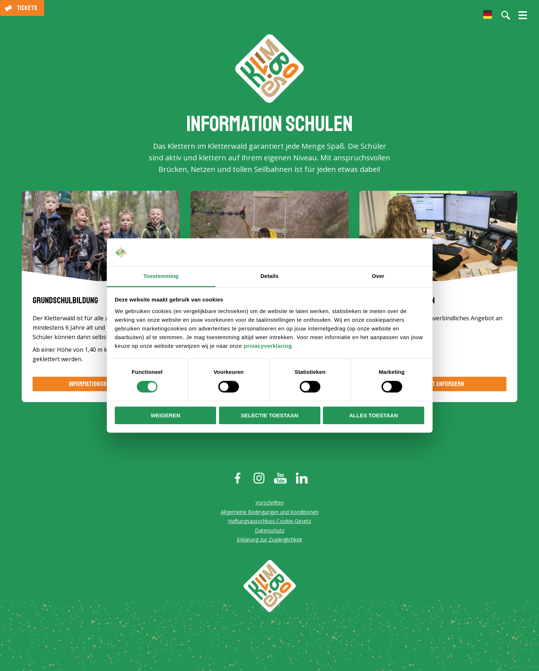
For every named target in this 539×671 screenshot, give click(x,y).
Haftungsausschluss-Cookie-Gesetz (269, 521)
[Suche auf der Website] (505, 15)
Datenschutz (270, 531)
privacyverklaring (268, 346)
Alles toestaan (373, 415)
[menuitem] (487, 14)
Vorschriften (270, 503)
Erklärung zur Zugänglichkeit (269, 540)
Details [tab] (270, 276)
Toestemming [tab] (161, 276)
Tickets (27, 8)
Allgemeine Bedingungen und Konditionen (270, 512)
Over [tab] (378, 276)
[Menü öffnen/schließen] (522, 18)
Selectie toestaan (269, 415)
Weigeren (165, 415)
